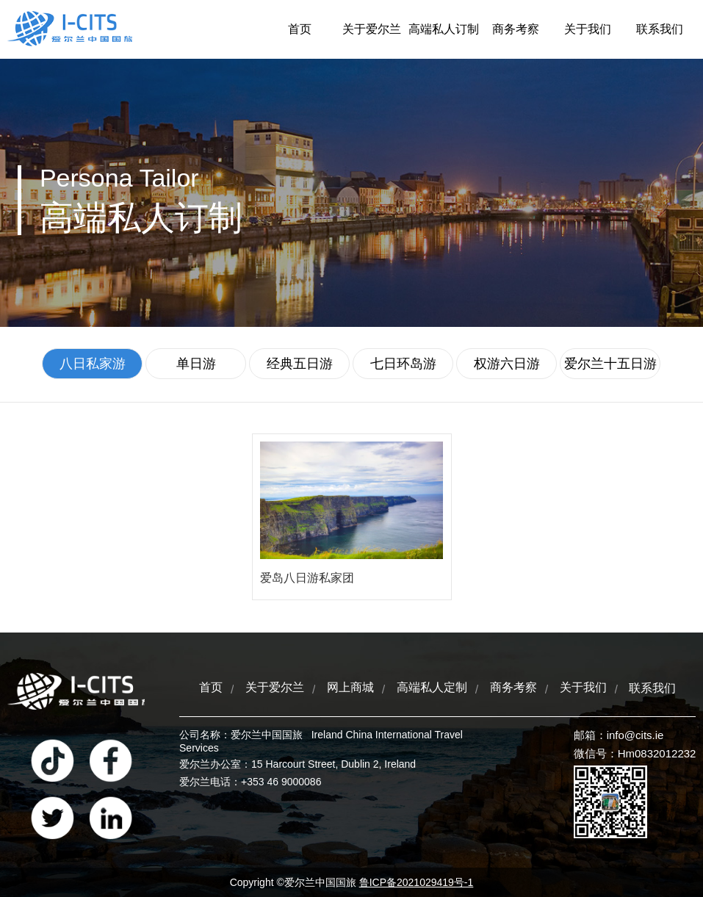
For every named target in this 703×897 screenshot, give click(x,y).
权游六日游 (507, 363)
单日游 (196, 363)
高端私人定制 (432, 687)
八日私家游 (93, 363)
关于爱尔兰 (371, 29)
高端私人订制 (443, 29)
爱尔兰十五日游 (610, 363)
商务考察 (515, 29)
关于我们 (587, 29)
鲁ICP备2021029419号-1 (416, 882)
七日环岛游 (403, 363)
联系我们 (659, 29)
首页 (299, 29)
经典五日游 (300, 363)
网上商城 (350, 687)
